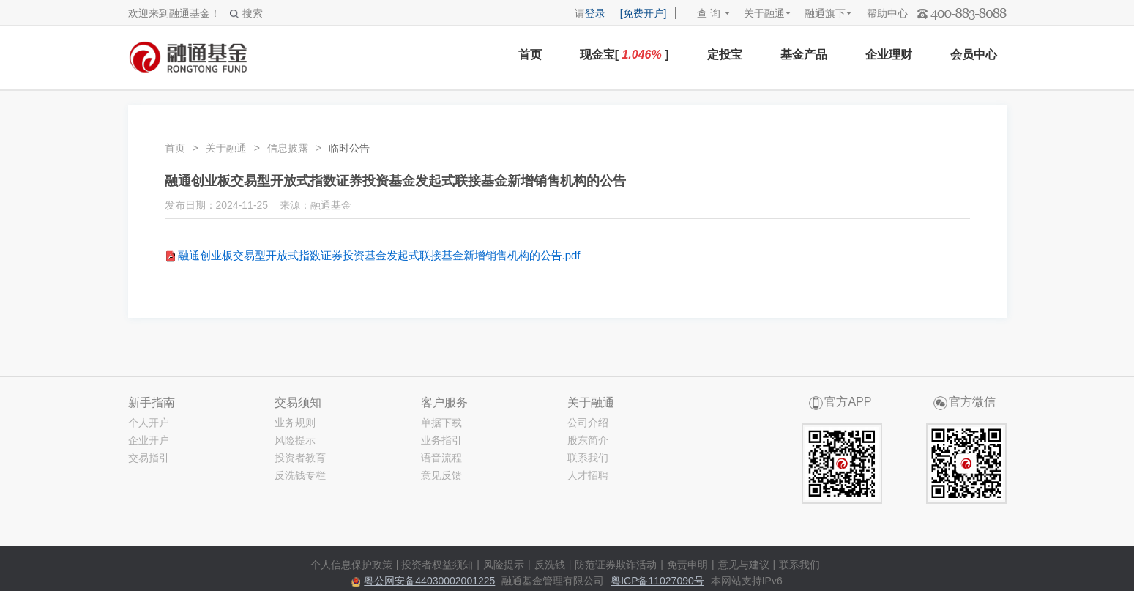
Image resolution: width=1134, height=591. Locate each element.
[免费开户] (643, 13)
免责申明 (687, 564)
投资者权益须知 (437, 564)
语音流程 (441, 458)
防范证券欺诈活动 (616, 564)
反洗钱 (549, 564)
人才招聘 (587, 475)
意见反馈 (441, 475)
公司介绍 (587, 422)
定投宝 (724, 54)
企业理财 (888, 54)
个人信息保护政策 (351, 564)
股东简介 (587, 440)
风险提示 (295, 440)
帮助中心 (887, 13)
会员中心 (973, 54)
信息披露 (287, 148)
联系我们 (587, 458)
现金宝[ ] (624, 54)
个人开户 (148, 422)
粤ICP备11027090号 (657, 581)
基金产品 (803, 54)
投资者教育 (300, 458)
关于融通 (764, 13)
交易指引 (148, 458)
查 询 (701, 13)
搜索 (246, 13)
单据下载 (441, 422)
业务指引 (441, 440)
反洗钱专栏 (300, 475)
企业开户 (148, 440)
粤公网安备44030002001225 (429, 581)
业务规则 (295, 422)
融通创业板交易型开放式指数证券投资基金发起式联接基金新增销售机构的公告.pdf (379, 255)
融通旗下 (825, 13)
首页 (530, 54)
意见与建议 (743, 564)
